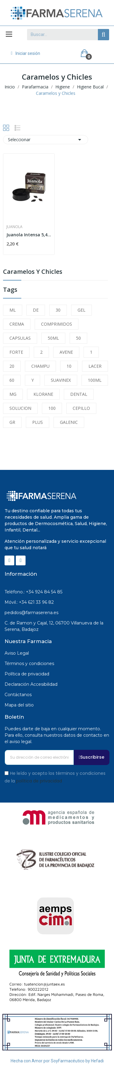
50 (78, 338)
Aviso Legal (17, 653)
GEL (81, 310)
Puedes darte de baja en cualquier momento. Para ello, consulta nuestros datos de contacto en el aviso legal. (57, 735)
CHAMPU (40, 366)
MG (12, 394)
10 (69, 366)
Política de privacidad (27, 674)
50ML (53, 338)
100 (52, 408)
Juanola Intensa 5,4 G (28, 235)
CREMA (16, 324)
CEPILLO (81, 408)
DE (36, 310)
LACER (95, 366)
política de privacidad (39, 781)
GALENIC (69, 422)
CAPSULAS (20, 338)
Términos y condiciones (29, 663)
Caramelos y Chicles (32, 272)
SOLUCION (20, 408)
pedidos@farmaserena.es (31, 612)
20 (11, 366)
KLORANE (43, 394)
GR (12, 422)
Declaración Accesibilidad (31, 684)
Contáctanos (18, 694)
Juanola (14, 227)
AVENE (66, 352)
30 (58, 310)
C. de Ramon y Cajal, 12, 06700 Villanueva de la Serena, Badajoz (54, 626)
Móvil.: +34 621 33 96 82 (29, 602)
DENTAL (78, 394)
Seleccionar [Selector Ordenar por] (45, 139)
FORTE (16, 352)
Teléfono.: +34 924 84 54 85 (33, 592)
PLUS (37, 422)
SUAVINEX (61, 380)
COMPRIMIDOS (56, 324)
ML (12, 310)
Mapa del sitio (19, 705)
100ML (95, 380)
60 (11, 380)
